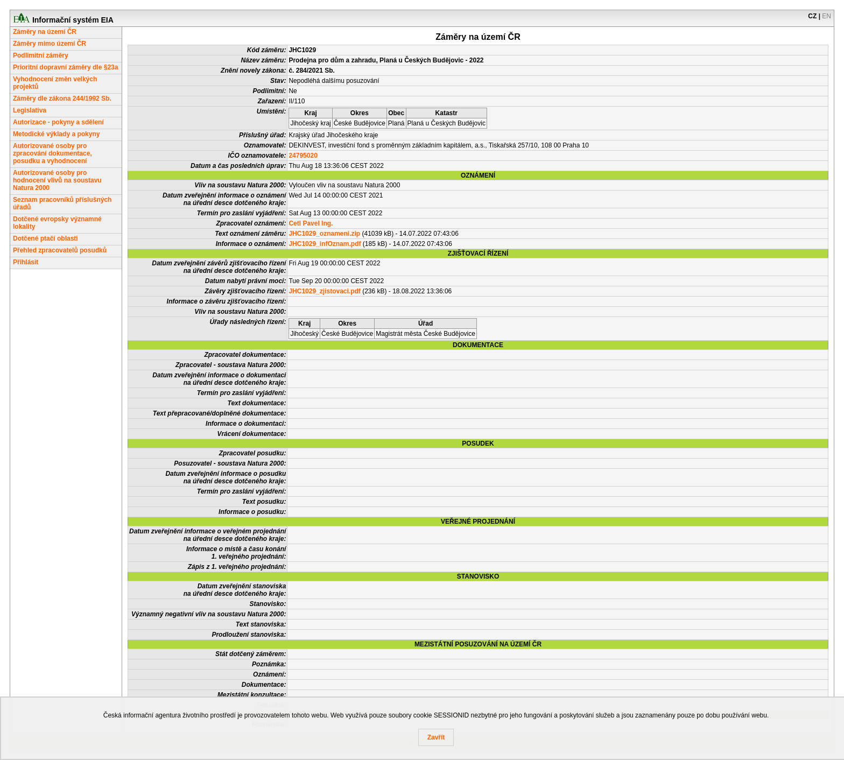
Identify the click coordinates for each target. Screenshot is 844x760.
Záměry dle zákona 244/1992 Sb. (62, 98)
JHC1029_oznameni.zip (324, 233)
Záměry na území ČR (44, 32)
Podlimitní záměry (40, 55)
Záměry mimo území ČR (49, 43)
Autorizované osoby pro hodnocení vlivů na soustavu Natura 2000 (57, 180)
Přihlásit (25, 262)
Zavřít (436, 737)
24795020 (303, 155)
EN (826, 16)
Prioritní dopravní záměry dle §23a (65, 67)
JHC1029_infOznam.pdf (325, 244)
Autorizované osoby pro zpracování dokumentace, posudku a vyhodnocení (52, 153)
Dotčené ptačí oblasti (45, 238)
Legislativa (29, 110)
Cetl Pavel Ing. (311, 223)
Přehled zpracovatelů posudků (60, 250)
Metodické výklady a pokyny (56, 134)
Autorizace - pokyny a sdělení (58, 122)
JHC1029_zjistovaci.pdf (324, 291)
